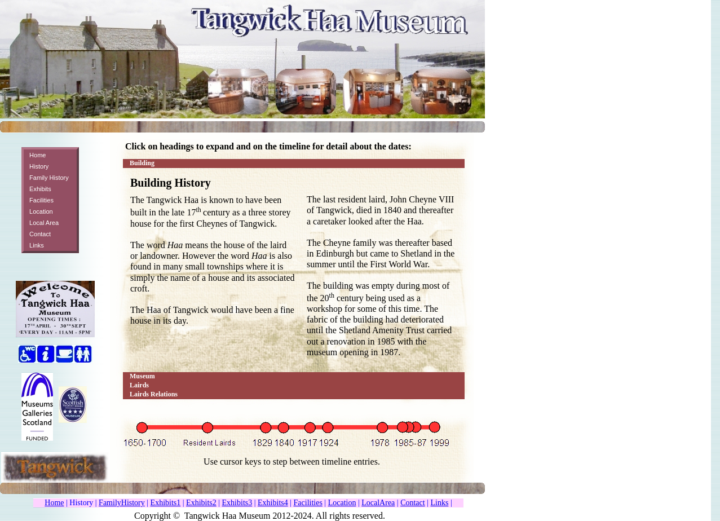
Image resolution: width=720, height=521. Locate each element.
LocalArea (378, 502)
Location (342, 502)
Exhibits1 (166, 502)
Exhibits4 (273, 502)
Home (54, 502)
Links (440, 502)
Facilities (308, 502)
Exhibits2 (201, 502)
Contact (412, 502)
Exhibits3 (237, 502)
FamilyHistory (122, 502)
